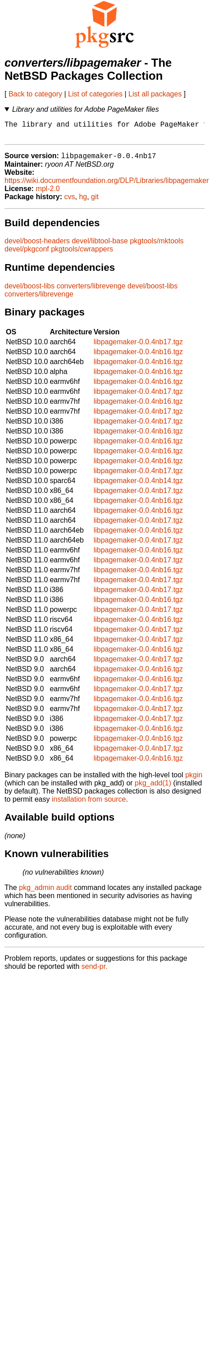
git (95, 201)
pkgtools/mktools (156, 246)
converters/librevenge (91, 291)
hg (83, 201)
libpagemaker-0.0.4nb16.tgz (138, 357)
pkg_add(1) (153, 788)
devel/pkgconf (27, 254)
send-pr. (95, 971)
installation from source (89, 804)
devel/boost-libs (30, 291)
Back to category (35, 94)
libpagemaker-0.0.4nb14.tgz (138, 485)
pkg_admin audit (45, 892)
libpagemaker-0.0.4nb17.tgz (138, 347)
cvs (69, 201)
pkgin (193, 780)
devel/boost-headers (37, 246)
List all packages (155, 94)
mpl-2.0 (47, 193)
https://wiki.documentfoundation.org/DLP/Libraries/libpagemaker (107, 185)
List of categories (95, 94)
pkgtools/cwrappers (82, 254)
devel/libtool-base (100, 246)
